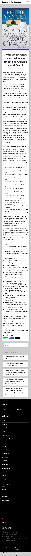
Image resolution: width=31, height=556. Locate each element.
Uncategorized (5, 496)
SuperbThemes (15, 549)
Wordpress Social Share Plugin (12, 552)
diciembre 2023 (6, 435)
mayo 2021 (4, 479)
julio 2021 (4, 475)
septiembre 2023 (6, 439)
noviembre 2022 (6, 453)
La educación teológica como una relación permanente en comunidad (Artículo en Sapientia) (14, 381)
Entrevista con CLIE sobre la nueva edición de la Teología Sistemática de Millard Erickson (15, 372)
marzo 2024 (5, 428)
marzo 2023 (5, 449)
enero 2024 (5, 431)
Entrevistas (5, 493)
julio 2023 (4, 446)
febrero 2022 (5, 464)
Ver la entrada (6, 142)
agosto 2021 (5, 471)
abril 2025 (4, 420)
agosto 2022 (5, 457)
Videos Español (6, 500)
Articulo (4, 489)
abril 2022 (4, 460)
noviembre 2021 (6, 468)
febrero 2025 (5, 424)
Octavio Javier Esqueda (11, 2)
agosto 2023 (5, 442)
